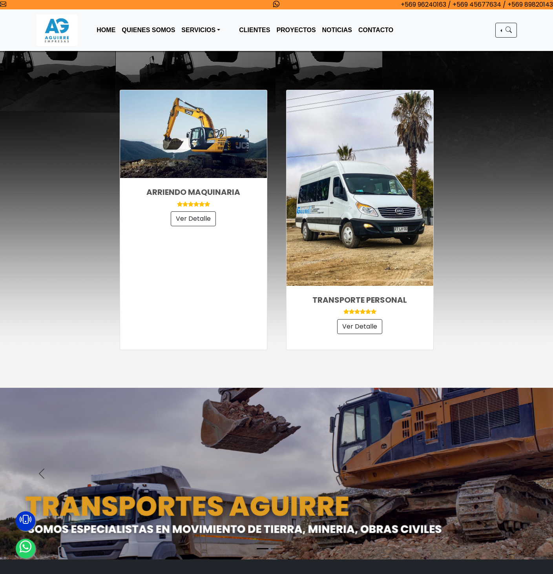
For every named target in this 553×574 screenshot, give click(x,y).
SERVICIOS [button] (198, 30)
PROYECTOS (296, 30)
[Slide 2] (277, 548)
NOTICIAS (337, 30)
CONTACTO (375, 30)
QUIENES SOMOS (148, 30)
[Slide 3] (291, 548)
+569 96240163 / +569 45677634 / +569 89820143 (477, 4)
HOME (106, 30)
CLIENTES (254, 30)
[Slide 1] (262, 548)
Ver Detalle (193, 218)
